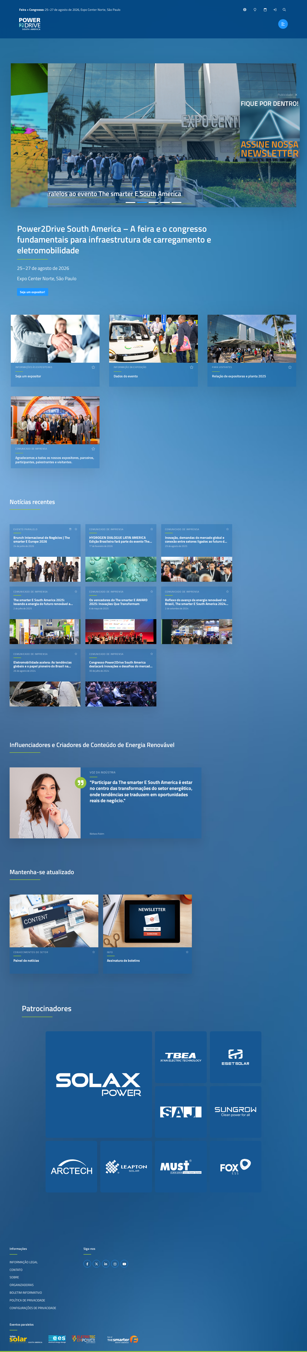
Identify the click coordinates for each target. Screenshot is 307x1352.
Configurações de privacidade (33, 1307)
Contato (16, 1269)
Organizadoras (22, 1284)
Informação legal (24, 1262)
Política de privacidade (27, 1300)
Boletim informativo (26, 1292)
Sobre (14, 1277)
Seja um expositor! (32, 292)
